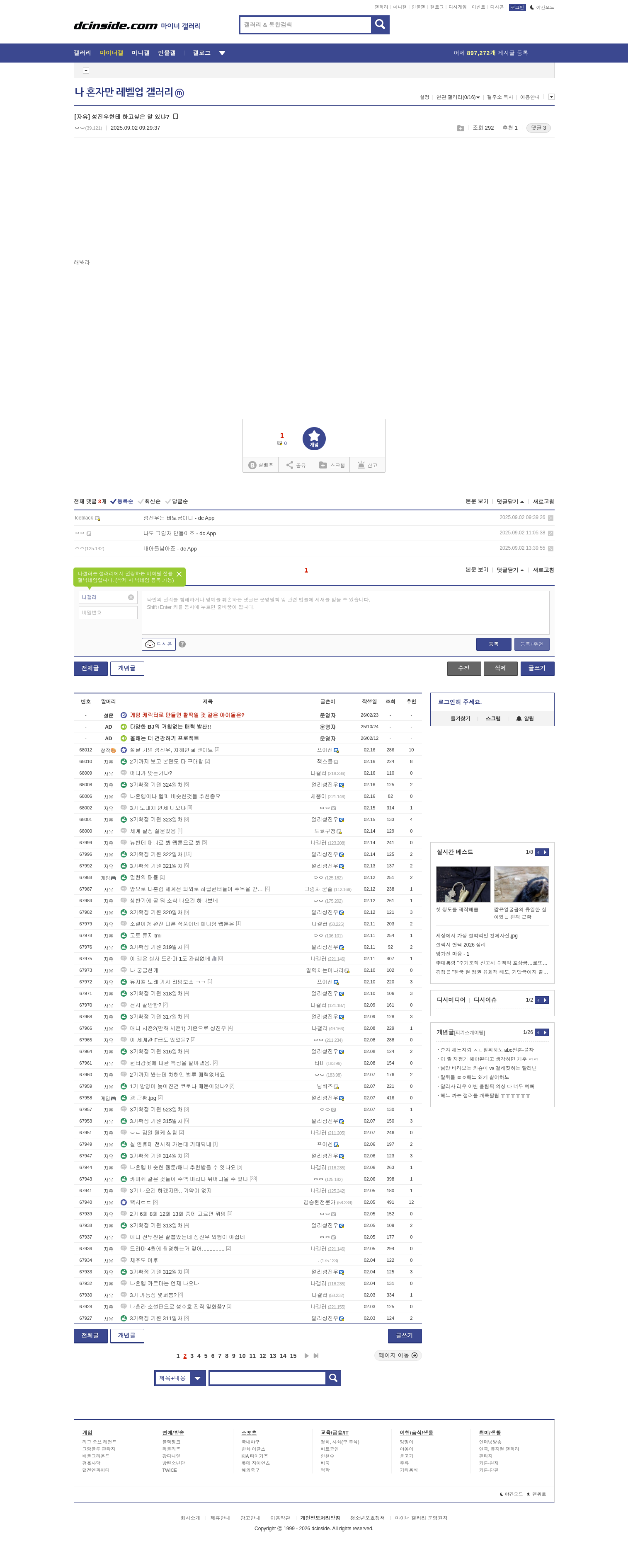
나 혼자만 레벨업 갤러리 (129, 92)
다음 (306, 1356)
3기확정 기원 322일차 (151, 854)
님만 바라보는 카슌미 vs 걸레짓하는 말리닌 (489, 1068)
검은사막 (91, 1463)
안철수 (328, 1456)
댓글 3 (538, 128)
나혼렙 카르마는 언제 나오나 (160, 1283)
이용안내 (530, 97)
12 (262, 1356)
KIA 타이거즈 (255, 1456)
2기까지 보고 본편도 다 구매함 (162, 761)
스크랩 (460, 128)
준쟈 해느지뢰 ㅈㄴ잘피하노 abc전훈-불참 (487, 1050)
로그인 (517, 7)
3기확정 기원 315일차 (151, 1121)
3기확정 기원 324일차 (151, 785)
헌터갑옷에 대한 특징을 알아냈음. (166, 1063)
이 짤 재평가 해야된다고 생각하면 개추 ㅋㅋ (489, 1059)
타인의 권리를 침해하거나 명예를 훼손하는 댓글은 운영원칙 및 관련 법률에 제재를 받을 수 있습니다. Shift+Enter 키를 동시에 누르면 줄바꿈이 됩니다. (259, 603)
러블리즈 (171, 1449)
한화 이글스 (254, 1449)
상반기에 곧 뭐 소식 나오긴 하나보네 (169, 901)
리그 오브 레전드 (99, 1441)
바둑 (325, 1463)
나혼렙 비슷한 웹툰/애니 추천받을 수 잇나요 (178, 1167)
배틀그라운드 (96, 1456)
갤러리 (381, 7)
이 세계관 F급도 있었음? (155, 1040)
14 (283, 1356)
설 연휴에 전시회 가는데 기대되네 (166, 1144)
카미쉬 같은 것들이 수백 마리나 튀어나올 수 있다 (184, 1179)
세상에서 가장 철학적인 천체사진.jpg (477, 936)
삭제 (550, 518)
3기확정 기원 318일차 (151, 993)
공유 (296, 465)
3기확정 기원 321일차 (151, 866)
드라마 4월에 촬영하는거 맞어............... (172, 1249)
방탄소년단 (173, 1463)
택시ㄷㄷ (136, 1202)
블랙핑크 (171, 1441)
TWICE (169, 1470)
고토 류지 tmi (141, 935)
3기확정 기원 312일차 (151, 1272)
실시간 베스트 (455, 852)
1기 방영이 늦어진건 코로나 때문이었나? (174, 1086)
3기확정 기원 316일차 (151, 1051)
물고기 (407, 1456)
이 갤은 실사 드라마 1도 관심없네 (165, 959)
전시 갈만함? (141, 1005)
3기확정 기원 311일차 (151, 1318)
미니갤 (400, 7)
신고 (368, 465)
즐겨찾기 (460, 719)
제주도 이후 (139, 1260)
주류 (404, 1463)
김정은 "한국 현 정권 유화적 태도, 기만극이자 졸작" (492, 972)
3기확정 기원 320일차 (151, 912)
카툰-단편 (489, 1470)
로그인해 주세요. (460, 702)
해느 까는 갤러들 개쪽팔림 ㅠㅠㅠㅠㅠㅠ (486, 1096)
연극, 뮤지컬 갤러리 (499, 1449)
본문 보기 (477, 501)
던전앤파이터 (96, 1470)
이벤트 (478, 7)
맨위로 (536, 1494)
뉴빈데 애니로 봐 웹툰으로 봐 (160, 843)
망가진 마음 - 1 (453, 954)
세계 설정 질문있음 (148, 831)
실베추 (261, 465)
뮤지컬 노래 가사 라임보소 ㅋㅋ (163, 982)
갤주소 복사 (500, 97)
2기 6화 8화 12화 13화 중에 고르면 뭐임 (173, 1214)
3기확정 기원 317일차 (151, 1017)
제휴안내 (220, 1518)
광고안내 (250, 1518)
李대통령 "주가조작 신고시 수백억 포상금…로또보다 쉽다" (492, 963)
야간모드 (542, 7)
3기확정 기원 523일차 (151, 1109)
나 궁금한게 (139, 970)
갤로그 (437, 7)
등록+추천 (531, 644)
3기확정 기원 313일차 (151, 1225)
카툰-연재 (489, 1463)
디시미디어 (451, 1000)
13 (273, 1356)
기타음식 (409, 1470)
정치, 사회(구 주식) (340, 1441)
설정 (424, 97)
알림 (525, 719)
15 (293, 1356)
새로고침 (544, 502)
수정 (464, 668)
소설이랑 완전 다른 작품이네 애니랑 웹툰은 (177, 924)
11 (252, 1356)
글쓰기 (537, 668)
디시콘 (497, 7)
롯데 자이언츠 (256, 1463)
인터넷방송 (490, 1441)
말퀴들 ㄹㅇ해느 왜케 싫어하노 (475, 1077)
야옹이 (407, 1449)
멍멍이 (407, 1441)
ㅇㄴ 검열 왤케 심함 (149, 1133)
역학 (325, 1470)
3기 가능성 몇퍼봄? (149, 1295)
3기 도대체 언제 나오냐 (153, 808)
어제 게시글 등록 (491, 53)
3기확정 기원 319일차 (151, 947)
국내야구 (251, 1441)
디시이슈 (485, 1000)
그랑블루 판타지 (99, 1449)
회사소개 (190, 1518)
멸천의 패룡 (139, 877)
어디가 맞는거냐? (146, 773)
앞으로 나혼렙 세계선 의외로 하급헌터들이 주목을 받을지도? (192, 889)
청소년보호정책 (367, 1518)
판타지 (486, 1456)
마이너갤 (112, 53)
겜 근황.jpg (138, 1098)
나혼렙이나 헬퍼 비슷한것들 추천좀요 (171, 796)
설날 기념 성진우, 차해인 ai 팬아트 (167, 750)
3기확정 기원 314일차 (151, 1156)
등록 (494, 644)
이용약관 (280, 1518)
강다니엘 (171, 1456)
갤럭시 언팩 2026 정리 (461, 945)
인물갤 (418, 7)
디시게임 (458, 7)
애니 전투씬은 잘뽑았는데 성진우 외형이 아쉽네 (183, 1237)
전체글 (90, 668)
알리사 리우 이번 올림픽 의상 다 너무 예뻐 (488, 1086)
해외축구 (251, 1470)
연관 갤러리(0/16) (458, 97)
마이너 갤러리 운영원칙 (421, 1518)
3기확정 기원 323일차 (151, 819)
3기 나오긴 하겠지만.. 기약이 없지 (166, 1191)
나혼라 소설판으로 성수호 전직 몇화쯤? (173, 1307)
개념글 (127, 668)
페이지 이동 (398, 1355)
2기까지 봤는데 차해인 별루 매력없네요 (173, 1075)
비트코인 (330, 1449)
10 (242, 1356)
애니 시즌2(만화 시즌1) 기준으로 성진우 (173, 1028)
